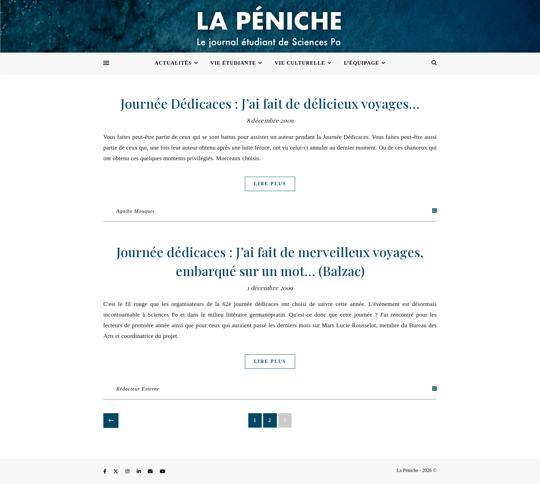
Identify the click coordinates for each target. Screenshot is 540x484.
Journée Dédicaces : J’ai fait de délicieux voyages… (270, 103)
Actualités (173, 63)
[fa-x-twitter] (116, 471)
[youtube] (162, 471)
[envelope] (151, 471)
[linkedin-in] (139, 471)
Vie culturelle (300, 63)
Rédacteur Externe (138, 389)
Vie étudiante (233, 63)
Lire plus (270, 183)
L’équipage (361, 63)
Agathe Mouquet (135, 211)
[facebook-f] (105, 471)
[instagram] (128, 471)
